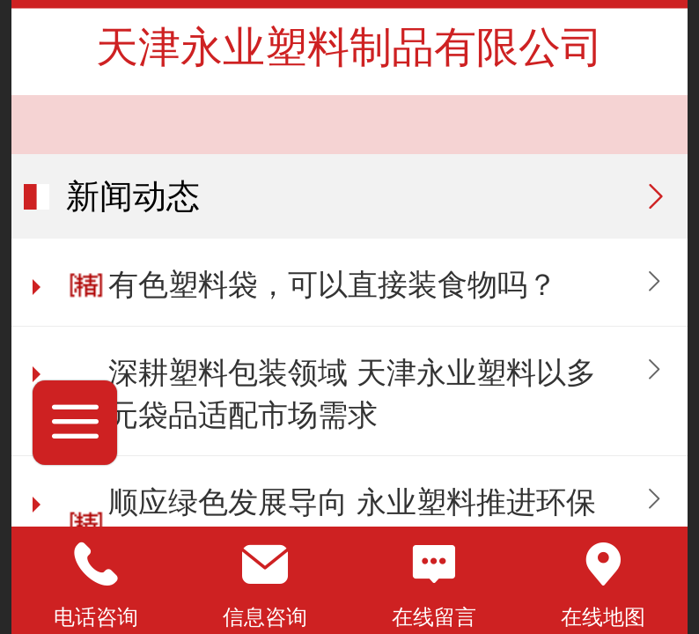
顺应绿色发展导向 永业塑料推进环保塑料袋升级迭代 (351, 523)
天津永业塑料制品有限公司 (349, 47)
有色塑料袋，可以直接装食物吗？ (332, 285)
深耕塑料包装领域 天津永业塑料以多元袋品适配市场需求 (351, 394)
